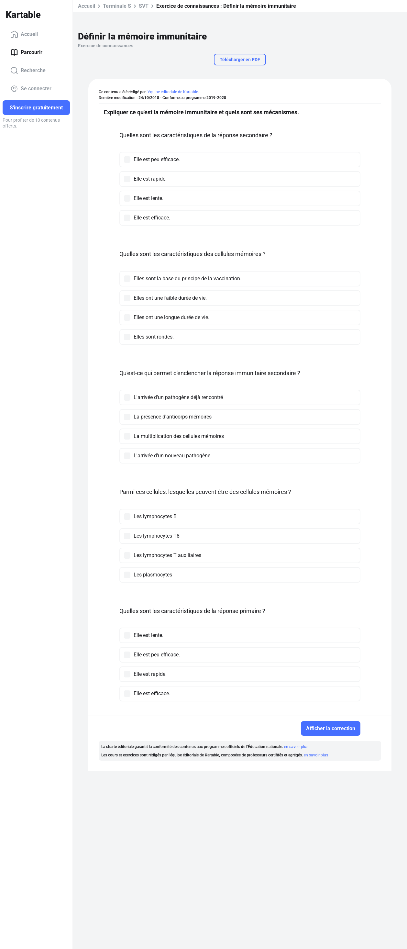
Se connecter (30, 89)
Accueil (24, 34)
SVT (143, 6)
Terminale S (117, 6)
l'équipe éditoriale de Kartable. (173, 92)
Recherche (28, 70)
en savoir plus (296, 746)
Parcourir (26, 52)
